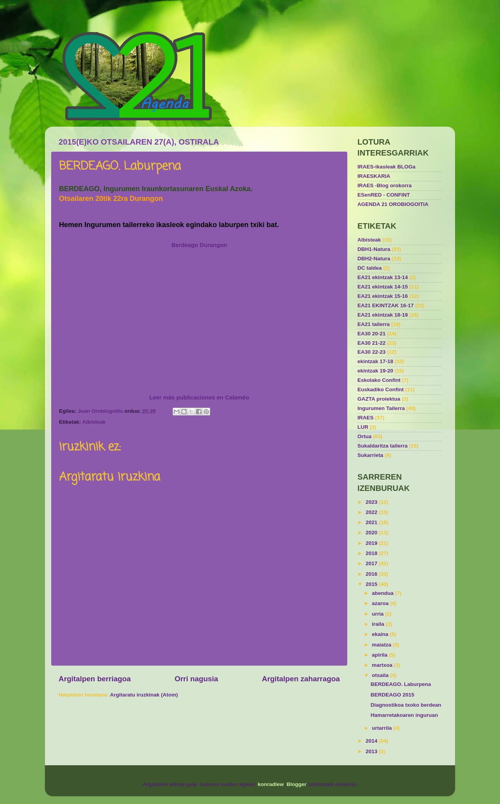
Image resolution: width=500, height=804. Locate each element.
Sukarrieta (370, 455)
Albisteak (94, 422)
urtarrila (382, 728)
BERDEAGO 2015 (392, 695)
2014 (372, 741)
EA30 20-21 (371, 334)
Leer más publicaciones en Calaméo (199, 397)
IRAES (365, 418)
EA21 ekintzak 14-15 (382, 287)
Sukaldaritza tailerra (382, 446)
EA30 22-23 (371, 352)
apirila (380, 655)
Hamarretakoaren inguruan (404, 715)
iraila (379, 624)
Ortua (364, 436)
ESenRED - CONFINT (383, 195)
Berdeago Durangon (199, 245)
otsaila (381, 675)
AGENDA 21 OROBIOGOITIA (393, 204)
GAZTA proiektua (378, 399)
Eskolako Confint (378, 380)
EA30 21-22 (371, 343)
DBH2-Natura (373, 258)
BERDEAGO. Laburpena (401, 684)
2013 (372, 751)
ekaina (381, 634)
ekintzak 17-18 (375, 361)
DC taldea (369, 268)
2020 (372, 532)
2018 (372, 553)
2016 (372, 574)
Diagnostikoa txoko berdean (406, 705)
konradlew (271, 784)
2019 (372, 543)
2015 (372, 584)
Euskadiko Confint (380, 389)
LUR (362, 427)
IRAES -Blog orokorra (384, 185)
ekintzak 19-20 (375, 371)
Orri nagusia (196, 679)
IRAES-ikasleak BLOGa (386, 167)
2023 (372, 502)
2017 (372, 563)
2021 (372, 522)
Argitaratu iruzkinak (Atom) (144, 695)
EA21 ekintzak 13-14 (382, 277)
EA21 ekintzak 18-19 (382, 315)
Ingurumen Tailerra (381, 408)
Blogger (297, 784)
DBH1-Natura (373, 249)
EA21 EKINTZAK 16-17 (385, 305)
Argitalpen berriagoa (95, 679)
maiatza (382, 645)
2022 (372, 512)
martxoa (383, 665)
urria (378, 614)
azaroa (381, 603)
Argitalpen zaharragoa (301, 679)
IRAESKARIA (373, 176)
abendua (383, 593)
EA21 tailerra (373, 324)
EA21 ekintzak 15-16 (382, 296)
